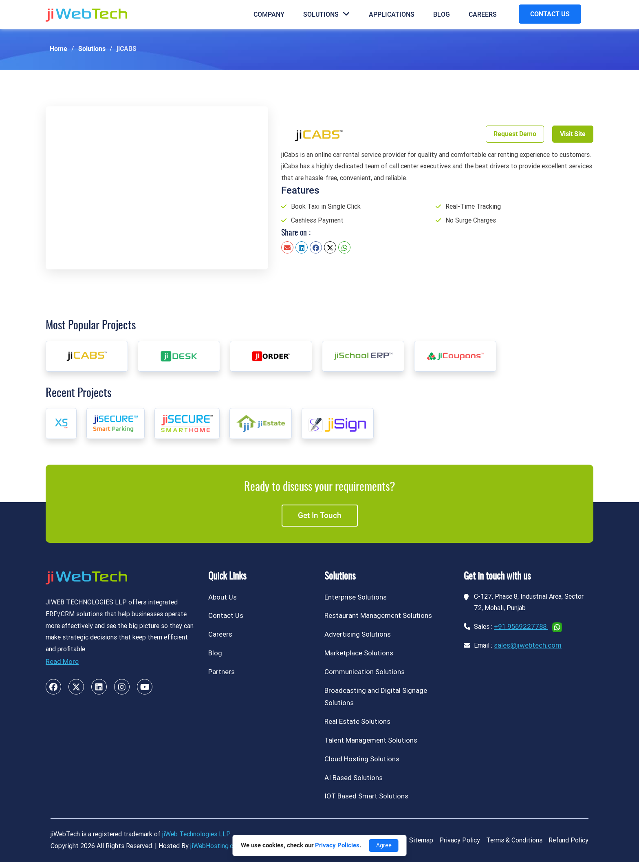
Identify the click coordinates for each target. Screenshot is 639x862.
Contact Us (225, 615)
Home (58, 49)
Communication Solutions (364, 672)
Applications (391, 14)
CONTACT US (550, 14)
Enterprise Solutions (355, 597)
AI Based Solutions (353, 778)
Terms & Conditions (514, 840)
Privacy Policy (459, 840)
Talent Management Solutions (370, 740)
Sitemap (421, 840)
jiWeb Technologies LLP (196, 834)
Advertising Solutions (357, 634)
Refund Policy (568, 840)
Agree (384, 845)
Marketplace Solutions (358, 653)
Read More (62, 661)
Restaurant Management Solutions (378, 615)
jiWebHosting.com (216, 846)
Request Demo (515, 134)
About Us (222, 597)
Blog (441, 14)
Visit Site (573, 134)
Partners (221, 672)
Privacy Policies (337, 845)
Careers (483, 14)
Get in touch (320, 515)
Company (268, 14)
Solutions (326, 14)
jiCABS (127, 49)
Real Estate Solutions (357, 721)
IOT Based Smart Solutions (366, 796)
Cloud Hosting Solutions (361, 759)
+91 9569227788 (521, 626)
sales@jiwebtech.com (528, 645)
